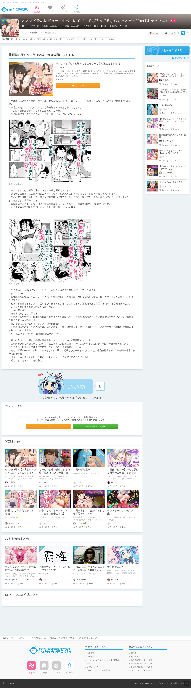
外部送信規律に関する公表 (141, 667)
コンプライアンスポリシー (141, 670)
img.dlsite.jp (18, 184)
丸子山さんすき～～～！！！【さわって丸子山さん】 (171, 151)
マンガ (124, 26)
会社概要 (90, 653)
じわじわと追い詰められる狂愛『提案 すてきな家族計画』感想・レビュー (55, 472)
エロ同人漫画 (52, 39)
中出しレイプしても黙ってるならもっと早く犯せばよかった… (89, 63)
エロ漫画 (37, 39)
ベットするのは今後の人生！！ (172, 182)
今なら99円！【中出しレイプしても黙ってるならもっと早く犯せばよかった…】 (20, 472)
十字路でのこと (115, 566)
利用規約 (90, 657)
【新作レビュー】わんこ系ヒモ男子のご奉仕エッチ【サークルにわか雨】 (122, 472)
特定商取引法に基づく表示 (141, 660)
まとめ (22, 638)
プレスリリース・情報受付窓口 (99, 670)
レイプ (89, 39)
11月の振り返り (81, 469)
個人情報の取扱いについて (141, 664)
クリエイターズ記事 (106, 39)
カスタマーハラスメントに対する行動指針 (104, 660)
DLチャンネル (14, 9)
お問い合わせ (92, 667)
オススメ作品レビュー (72, 39)
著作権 (133, 653)
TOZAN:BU (23, 39)
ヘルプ (90, 664)
